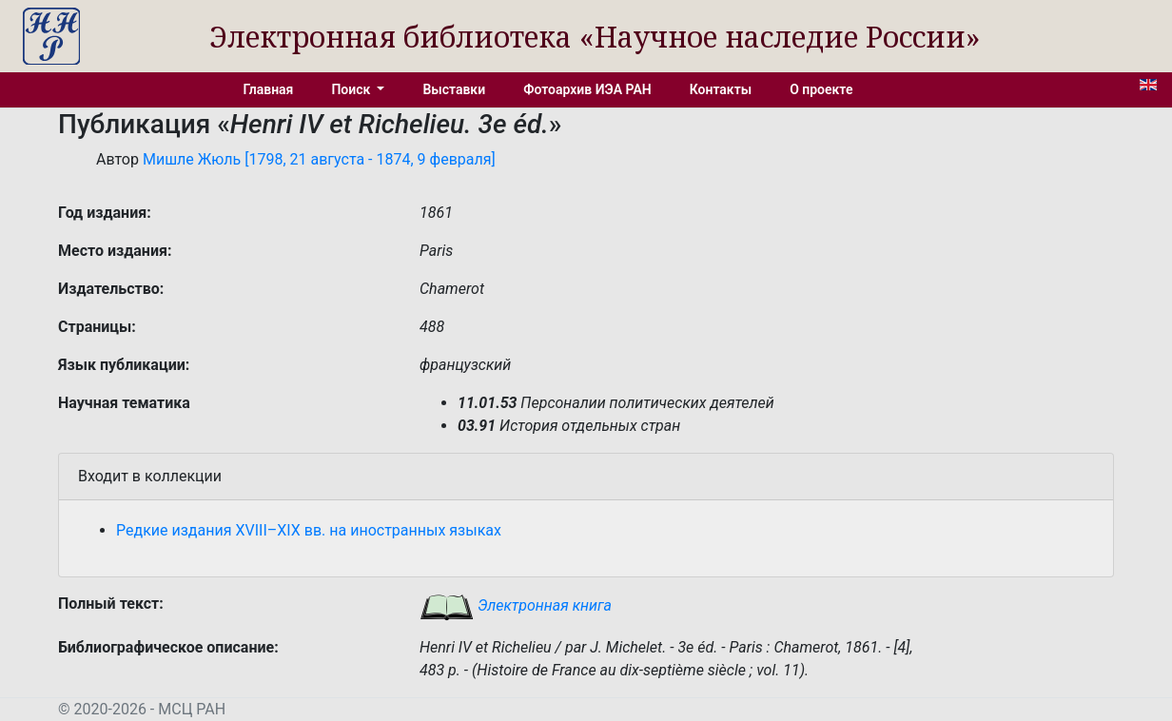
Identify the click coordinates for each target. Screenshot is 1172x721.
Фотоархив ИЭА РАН (587, 89)
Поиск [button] (352, 89)
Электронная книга (516, 605)
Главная (269, 89)
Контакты (721, 89)
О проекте (821, 89)
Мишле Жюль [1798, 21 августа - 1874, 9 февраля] (319, 159)
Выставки (453, 89)
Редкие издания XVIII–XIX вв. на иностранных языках (308, 530)
